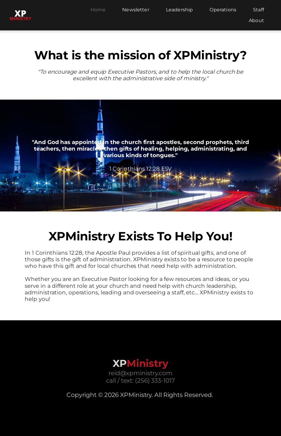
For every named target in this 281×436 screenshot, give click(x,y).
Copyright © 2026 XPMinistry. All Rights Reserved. (139, 394)
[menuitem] (98, 9)
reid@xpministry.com (140, 373)
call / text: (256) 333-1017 (140, 380)
